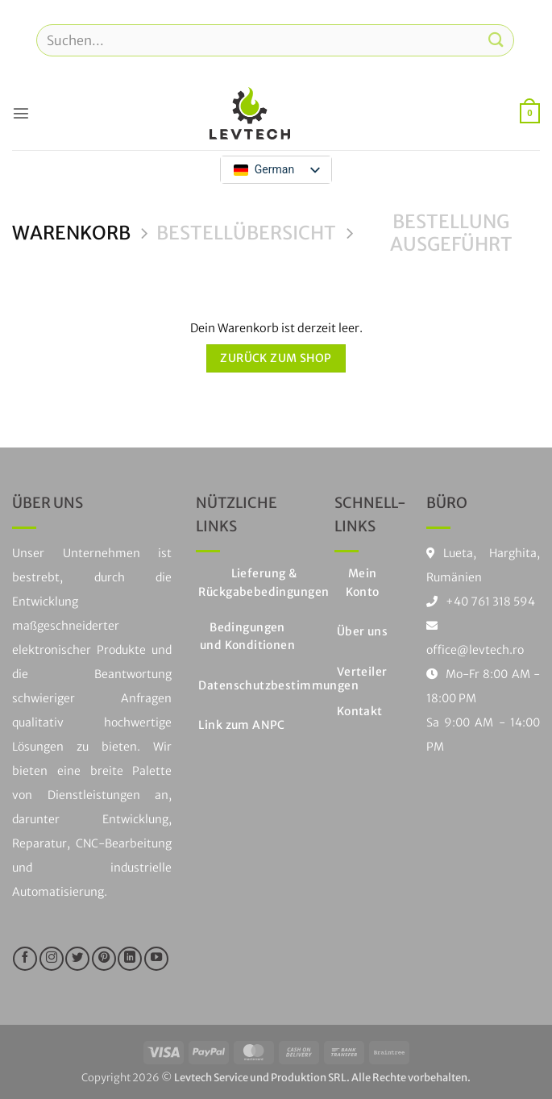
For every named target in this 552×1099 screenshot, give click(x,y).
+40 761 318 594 (490, 601)
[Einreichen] (496, 40)
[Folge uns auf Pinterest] (104, 959)
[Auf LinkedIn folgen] (130, 959)
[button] (21, 112)
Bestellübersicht (246, 233)
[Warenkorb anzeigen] (530, 113)
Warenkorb (71, 233)
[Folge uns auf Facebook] (25, 959)
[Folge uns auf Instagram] (51, 959)
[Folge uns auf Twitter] (77, 959)
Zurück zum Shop (275, 358)
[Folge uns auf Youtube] (156, 959)
